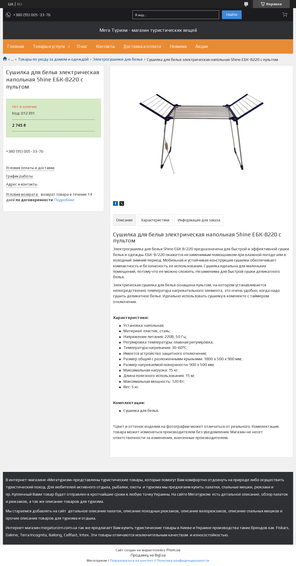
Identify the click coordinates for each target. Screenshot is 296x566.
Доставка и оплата (142, 46)
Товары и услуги (49, 46)
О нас (82, 46)
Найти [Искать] (231, 14)
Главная (15, 46)
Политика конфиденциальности (183, 560)
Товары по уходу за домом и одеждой (53, 59)
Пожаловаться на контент (131, 560)
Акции (201, 46)
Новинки (178, 46)
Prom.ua (173, 550)
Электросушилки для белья (118, 59)
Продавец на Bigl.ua (148, 555)
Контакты (105, 46)
